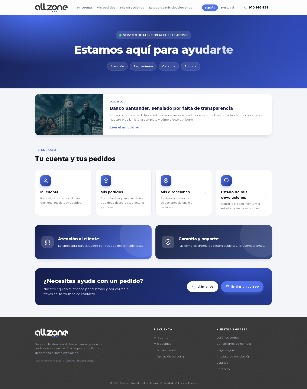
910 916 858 (256, 7)
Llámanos (203, 287)
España (210, 7)
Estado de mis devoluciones (170, 7)
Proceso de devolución (233, 356)
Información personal (169, 356)
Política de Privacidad (160, 383)
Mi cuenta (84, 7)
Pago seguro (225, 350)
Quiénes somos (227, 337)
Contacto (223, 369)
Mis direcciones (132, 7)
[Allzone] (51, 7)
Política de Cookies (186, 383)
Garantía (222, 362)
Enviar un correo (242, 287)
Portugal (227, 7)
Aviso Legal (138, 383)
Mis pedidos (106, 7)
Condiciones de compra (233, 343)
